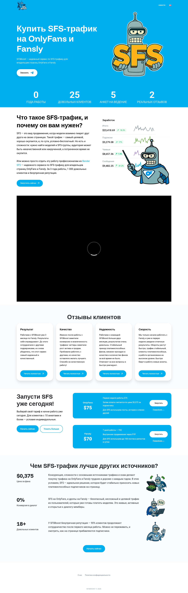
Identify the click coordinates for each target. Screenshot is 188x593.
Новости (162, 5)
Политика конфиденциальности (97, 575)
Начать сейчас (27, 429)
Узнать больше (51, 429)
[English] (170, 5)
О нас (80, 575)
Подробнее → (158, 410)
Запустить (159, 403)
